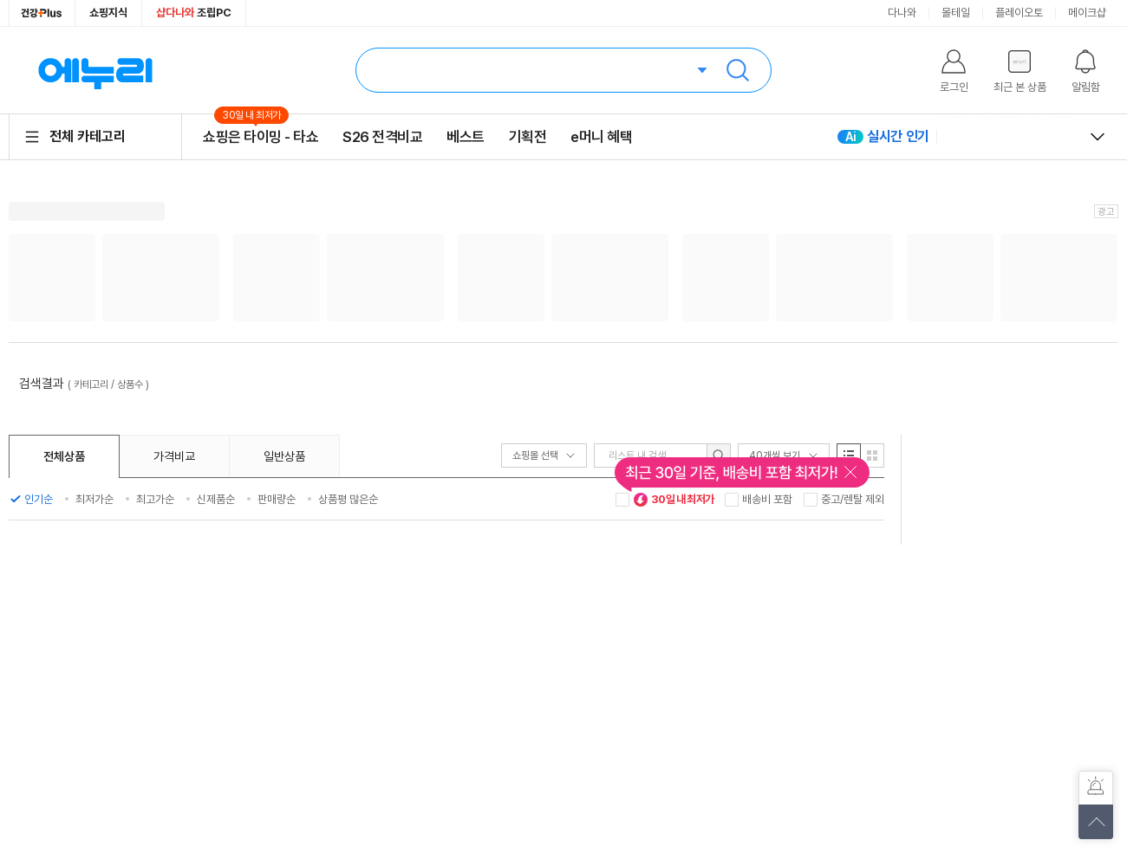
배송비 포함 (767, 499)
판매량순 (276, 499)
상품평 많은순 (348, 499)
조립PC (193, 12)
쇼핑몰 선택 (544, 455)
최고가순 (155, 499)
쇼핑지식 (108, 12)
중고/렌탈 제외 (852, 499)
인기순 (38, 499)
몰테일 (955, 12)
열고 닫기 (1097, 136)
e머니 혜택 (601, 136)
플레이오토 (1019, 12)
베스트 (465, 136)
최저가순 (94, 499)
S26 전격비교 (382, 136)
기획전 (528, 136)
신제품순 (216, 499)
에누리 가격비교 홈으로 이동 (95, 70)
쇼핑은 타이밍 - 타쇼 (260, 136)
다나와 (902, 12)
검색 (737, 70)
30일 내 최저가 (673, 500)
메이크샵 (1087, 12)
